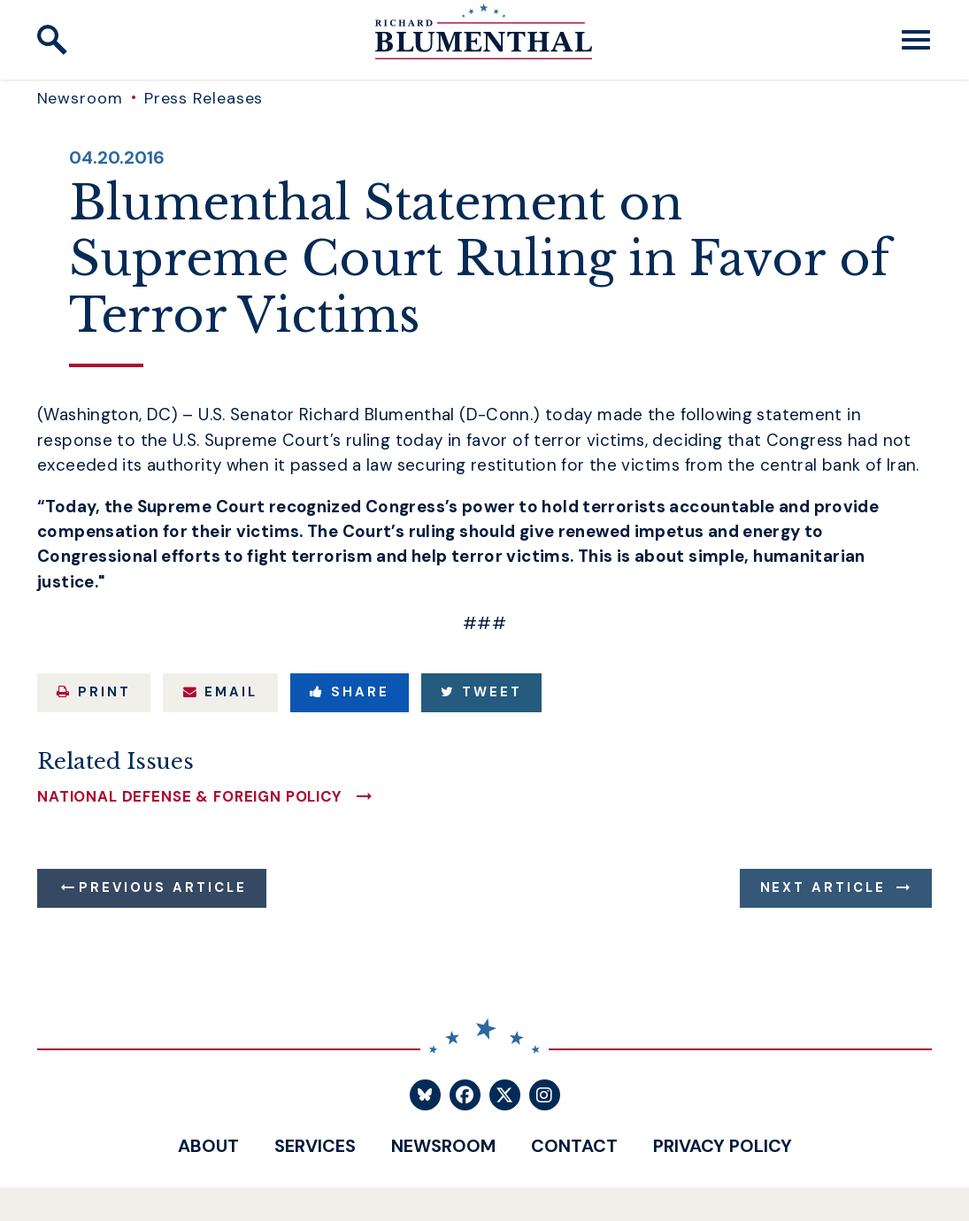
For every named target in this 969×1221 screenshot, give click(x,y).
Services (315, 1145)
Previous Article (162, 887)
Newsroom (80, 98)
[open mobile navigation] (916, 40)
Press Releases (204, 98)
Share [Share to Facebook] (349, 692)
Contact (574, 1145)
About (208, 1145)
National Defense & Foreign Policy (189, 796)
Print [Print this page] (94, 692)
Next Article (823, 887)
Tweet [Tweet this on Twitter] (481, 692)
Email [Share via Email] (220, 692)
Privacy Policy (722, 1145)
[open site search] (52, 40)
